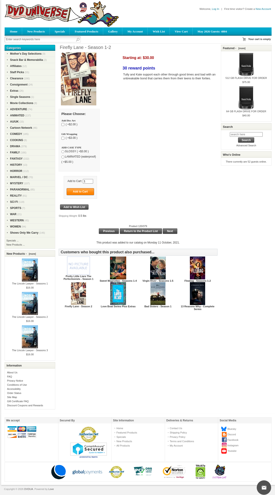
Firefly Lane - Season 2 (78, 306)
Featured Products (86, 31)
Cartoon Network (21, 127)
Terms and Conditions (182, 441)
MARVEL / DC (19, 177)
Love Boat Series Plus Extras (118, 306)
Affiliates (16, 66)
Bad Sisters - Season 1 (158, 306)
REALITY (16, 195)
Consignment (19, 84)
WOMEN (15, 226)
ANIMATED (17, 115)
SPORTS (15, 208)
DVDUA (28, 489)
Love (51, 489)
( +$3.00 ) (71, 137)
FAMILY (15, 152)
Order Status (14, 393)
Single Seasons (20, 97)
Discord (231, 434)
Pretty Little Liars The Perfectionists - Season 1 (79, 277)
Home (13, 31)
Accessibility (14, 389)
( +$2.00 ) (71, 124)
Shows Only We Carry (24, 232)
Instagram (232, 445)
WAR (13, 214)
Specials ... (12, 240)
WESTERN (17, 220)
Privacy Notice (15, 380)
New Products (36, 31)
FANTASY (16, 158)
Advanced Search (246, 145)
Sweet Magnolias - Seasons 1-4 (118, 280)
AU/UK (14, 121)
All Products (123, 445)
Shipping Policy (178, 432)
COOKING (16, 140)
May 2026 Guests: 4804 (212, 31)
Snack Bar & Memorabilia (26, 60)
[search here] (246, 134)
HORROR (16, 171)
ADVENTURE (18, 109)
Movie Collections (21, 103)
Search (228, 126)
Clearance (16, 78)
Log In (215, 9)
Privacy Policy (177, 437)
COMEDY (16, 134)
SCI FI (14, 201)
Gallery (113, 31)
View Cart (181, 31)
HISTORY (16, 164)
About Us (12, 372)
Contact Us (176, 428)
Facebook (232, 440)
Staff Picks (17, 72)
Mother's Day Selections (26, 53)
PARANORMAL (20, 189)
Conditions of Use (17, 384)
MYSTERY (16, 183)
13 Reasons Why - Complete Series (197, 307)
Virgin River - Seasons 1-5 (157, 280)
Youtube (231, 451)
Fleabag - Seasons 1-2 (197, 280)
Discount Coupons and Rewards (25, 405)
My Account (135, 31)
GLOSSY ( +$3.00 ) (77, 151)
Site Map (12, 397)
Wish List (159, 31)
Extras (14, 90)
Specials (60, 31)
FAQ (9, 376)
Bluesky (231, 429)
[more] (31, 253)
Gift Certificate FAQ (18, 401)
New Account (263, 9)
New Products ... (15, 244)
